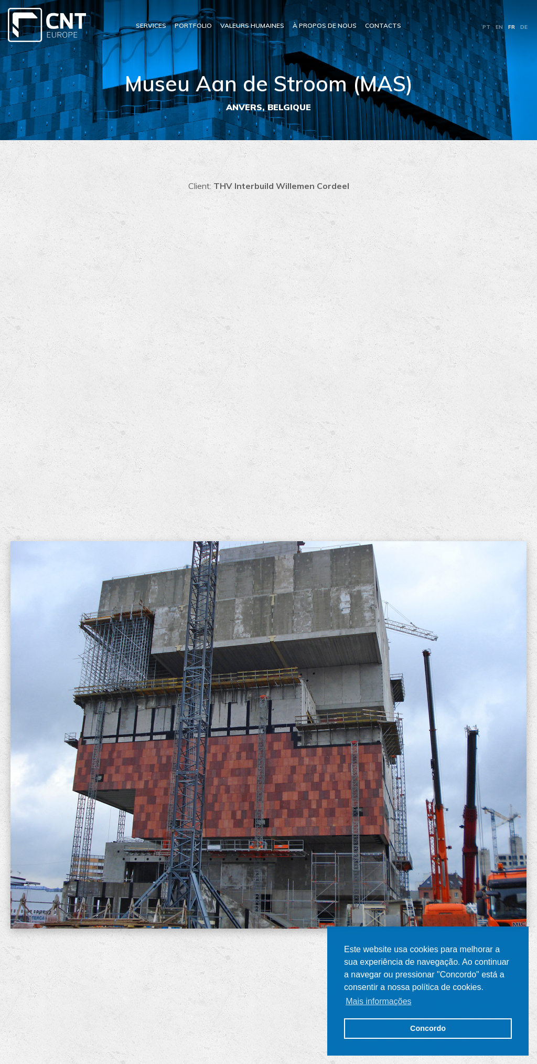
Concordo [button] (428, 1028)
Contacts (383, 25)
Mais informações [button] (378, 1001)
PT (486, 27)
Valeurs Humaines (252, 25)
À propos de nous (325, 25)
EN (499, 27)
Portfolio (193, 25)
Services (151, 25)
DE (524, 27)
